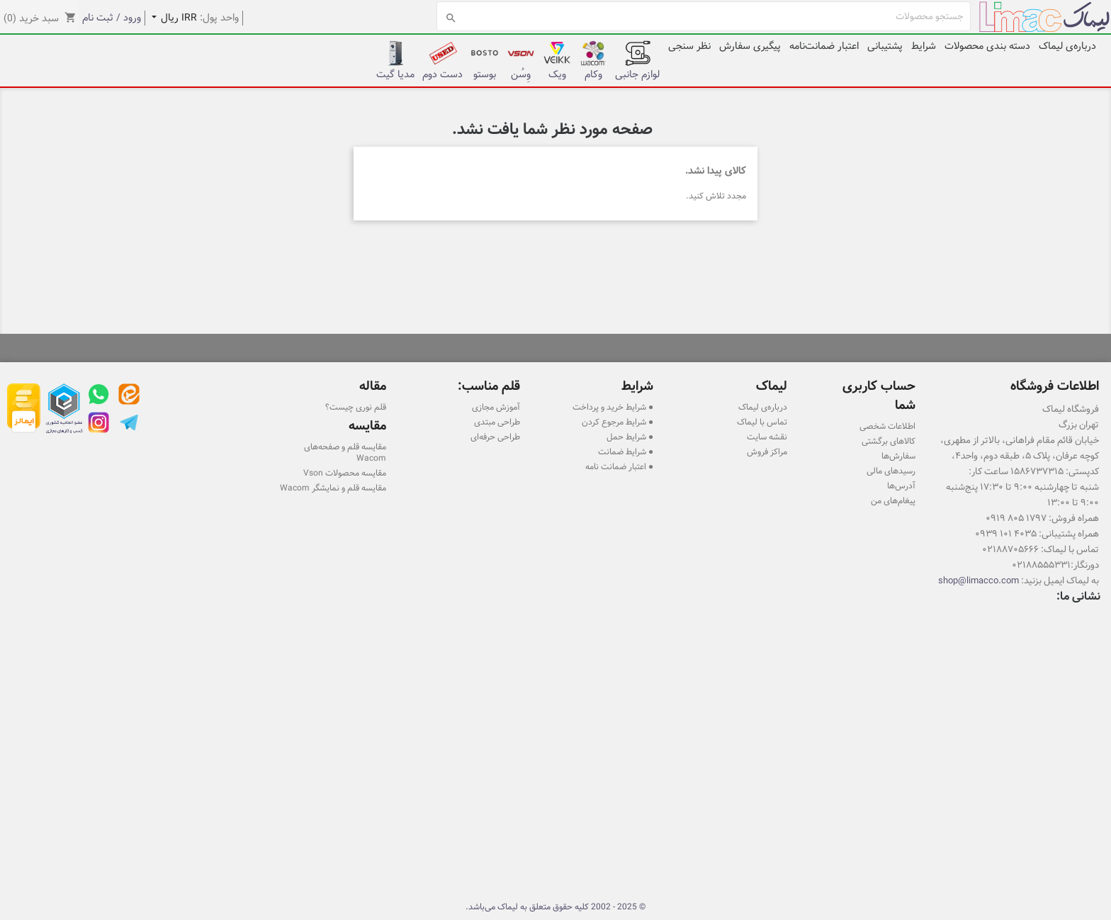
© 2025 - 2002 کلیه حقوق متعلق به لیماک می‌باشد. (555, 906)
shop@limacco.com (978, 580)
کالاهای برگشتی (888, 441)
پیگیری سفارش (750, 46)
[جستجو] (703, 16)
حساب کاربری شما (878, 395)
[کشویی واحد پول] (171, 18)
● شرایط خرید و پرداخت (613, 407)
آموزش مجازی (496, 407)
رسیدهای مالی (891, 471)
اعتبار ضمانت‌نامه (824, 46)
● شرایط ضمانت (625, 451)
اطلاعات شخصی (887, 426)
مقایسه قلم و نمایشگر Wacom (333, 488)
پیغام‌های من (893, 500)
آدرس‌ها (901, 485)
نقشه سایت (767, 437)
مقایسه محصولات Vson (344, 473)
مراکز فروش (767, 451)
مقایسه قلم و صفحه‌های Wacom (345, 452)
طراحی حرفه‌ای (495, 437)
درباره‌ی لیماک (1067, 46)
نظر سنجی (689, 46)
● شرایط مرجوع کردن (617, 422)
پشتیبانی (885, 46)
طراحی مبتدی (497, 422)
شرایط (923, 46)
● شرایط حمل (630, 437)
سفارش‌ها (898, 456)
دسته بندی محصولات (987, 46)
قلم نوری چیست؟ (355, 407)
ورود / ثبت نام (111, 17)
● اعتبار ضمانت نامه (619, 466)
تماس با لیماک (762, 422)
